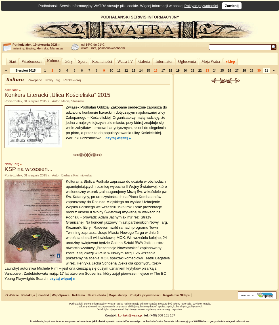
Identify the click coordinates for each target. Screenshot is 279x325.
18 (170, 70)
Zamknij (232, 6)
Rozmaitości (102, 61)
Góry (68, 61)
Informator (164, 61)
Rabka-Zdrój (72, 80)
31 (266, 70)
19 (177, 70)
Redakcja (28, 295)
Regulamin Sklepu (176, 295)
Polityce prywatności (201, 6)
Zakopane (35, 80)
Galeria (144, 61)
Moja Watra (210, 61)
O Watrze (12, 295)
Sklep (230, 61)
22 (200, 70)
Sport (82, 61)
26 (229, 70)
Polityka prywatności (144, 295)
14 (140, 70)
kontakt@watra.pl (130, 315)
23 (207, 70)
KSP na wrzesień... (29, 169)
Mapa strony (118, 295)
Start (12, 61)
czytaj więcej (117, 138)
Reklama (78, 295)
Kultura (53, 61)
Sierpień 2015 (26, 70)
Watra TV (125, 61)
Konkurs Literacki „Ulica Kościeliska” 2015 (57, 95)
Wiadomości (31, 61)
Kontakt (43, 295)
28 (244, 70)
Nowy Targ (52, 80)
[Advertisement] (226, 126)
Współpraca (61, 295)
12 (126, 70)
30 (259, 70)
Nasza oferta (96, 295)
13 (133, 70)
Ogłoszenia (187, 61)
